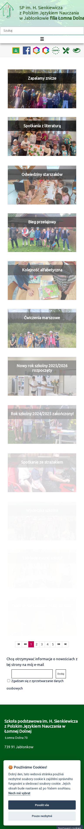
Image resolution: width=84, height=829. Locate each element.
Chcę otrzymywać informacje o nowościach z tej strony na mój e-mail (42, 662)
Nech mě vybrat (19, 793)
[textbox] (42, 30)
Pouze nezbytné (42, 816)
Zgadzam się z (21, 681)
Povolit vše (42, 805)
